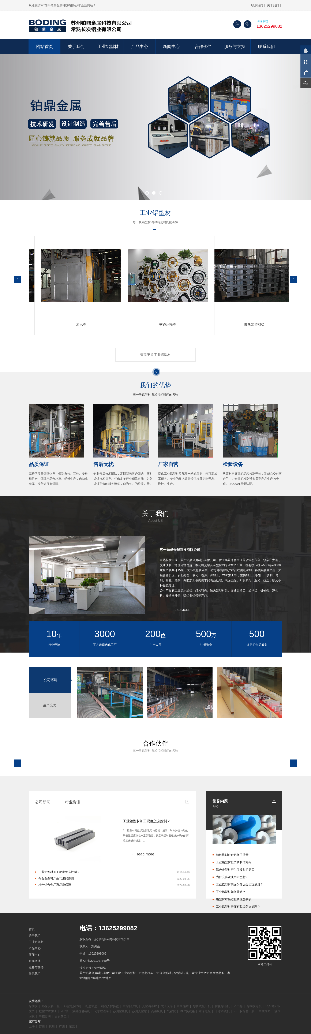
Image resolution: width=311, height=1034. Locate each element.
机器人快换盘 (110, 1006)
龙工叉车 (167, 1006)
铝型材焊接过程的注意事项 (233, 899)
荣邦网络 (100, 968)
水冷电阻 (205, 1011)
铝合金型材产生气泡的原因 (56, 878)
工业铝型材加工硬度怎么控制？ (59, 872)
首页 (32, 929)
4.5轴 (64, 1011)
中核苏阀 (264, 1011)
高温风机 (157, 1011)
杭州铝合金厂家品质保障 (54, 884)
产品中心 (139, 46)
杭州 (52, 1026)
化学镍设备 (101, 1011)
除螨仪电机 (254, 1006)
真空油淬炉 (149, 1006)
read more (145, 854)
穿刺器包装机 (81, 1011)
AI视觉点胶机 (72, 1006)
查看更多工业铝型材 (155, 355)
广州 (62, 1026)
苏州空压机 (120, 1011)
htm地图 (96, 978)
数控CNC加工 (48, 1011)
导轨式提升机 (202, 1006)
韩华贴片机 (130, 1006)
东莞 (72, 1026)
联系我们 (257, 5)
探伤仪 (33, 1006)
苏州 (42, 1026)
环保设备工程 (51, 1006)
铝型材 (178, 973)
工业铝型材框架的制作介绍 (233, 862)
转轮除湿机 (222, 1006)
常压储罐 (183, 1006)
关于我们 (273, 5)
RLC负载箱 (187, 1011)
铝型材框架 (146, 973)
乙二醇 (238, 1006)
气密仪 (171, 1011)
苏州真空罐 (139, 1011)
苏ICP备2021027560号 (94, 960)
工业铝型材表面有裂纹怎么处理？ (238, 906)
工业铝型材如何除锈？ (231, 891)
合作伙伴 (203, 46)
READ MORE (181, 610)
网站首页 (44, 46)
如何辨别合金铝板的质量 (232, 854)
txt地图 (107, 978)
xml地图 (84, 978)
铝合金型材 (163, 973)
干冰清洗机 (222, 1011)
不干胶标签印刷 (244, 1011)
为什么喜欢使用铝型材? (231, 877)
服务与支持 (234, 46)
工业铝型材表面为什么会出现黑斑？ (239, 884)
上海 (32, 1026)
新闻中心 (171, 46)
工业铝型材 (108, 46)
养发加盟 (61, 1016)
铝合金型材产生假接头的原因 (235, 869)
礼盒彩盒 (91, 1006)
